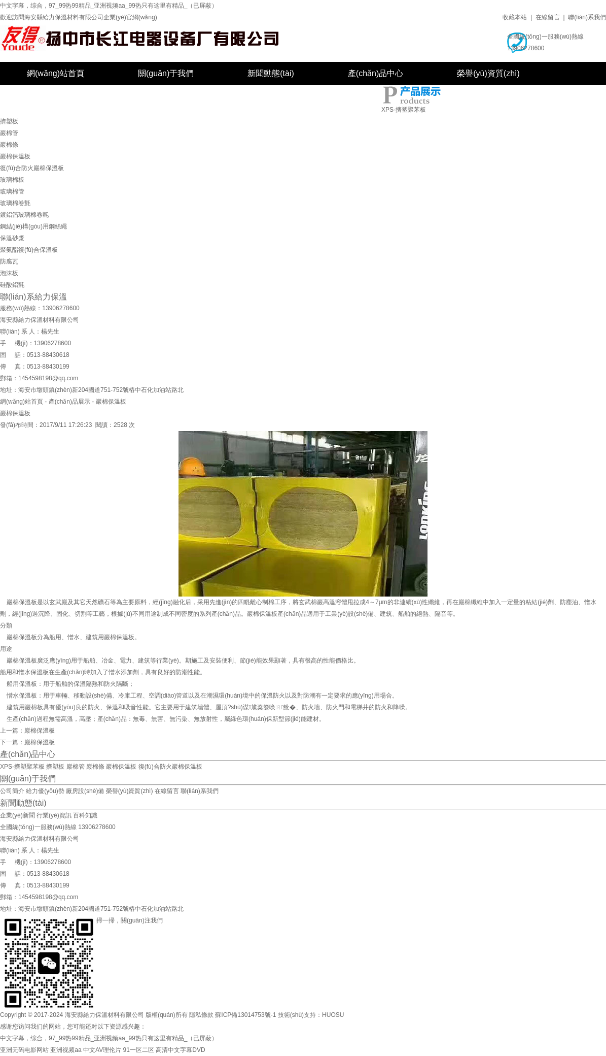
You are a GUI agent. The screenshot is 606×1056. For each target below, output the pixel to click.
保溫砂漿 (12, 238)
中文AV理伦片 (102, 1049)
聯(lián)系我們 (587, 17)
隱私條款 (201, 1014)
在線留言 (548, 17)
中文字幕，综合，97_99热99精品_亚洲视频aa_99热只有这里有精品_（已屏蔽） (109, 5)
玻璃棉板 (12, 179)
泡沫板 (9, 273)
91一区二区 (138, 1049)
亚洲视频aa (65, 1049)
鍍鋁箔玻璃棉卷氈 (24, 214)
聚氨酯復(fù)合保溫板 (29, 249)
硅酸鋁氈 (12, 284)
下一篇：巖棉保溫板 (27, 742)
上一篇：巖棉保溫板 (27, 730)
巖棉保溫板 (15, 156)
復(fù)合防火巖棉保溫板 (32, 168)
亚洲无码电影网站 (24, 1049)
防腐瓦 (9, 261)
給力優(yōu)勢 (45, 791)
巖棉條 (9, 144)
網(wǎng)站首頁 (55, 73)
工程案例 (43, 96)
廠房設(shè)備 (138, 96)
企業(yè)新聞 (17, 815)
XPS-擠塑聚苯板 (403, 109)
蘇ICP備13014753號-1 (245, 1014)
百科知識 (85, 815)
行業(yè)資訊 (54, 815)
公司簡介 (12, 791)
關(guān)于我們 (166, 73)
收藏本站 (515, 17)
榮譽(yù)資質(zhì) (488, 73)
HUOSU (333, 1014)
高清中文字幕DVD (180, 1049)
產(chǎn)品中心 (375, 73)
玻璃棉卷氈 (15, 203)
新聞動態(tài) (270, 73)
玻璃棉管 (12, 191)
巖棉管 (9, 133)
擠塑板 (9, 121)
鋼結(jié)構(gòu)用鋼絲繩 (33, 226)
